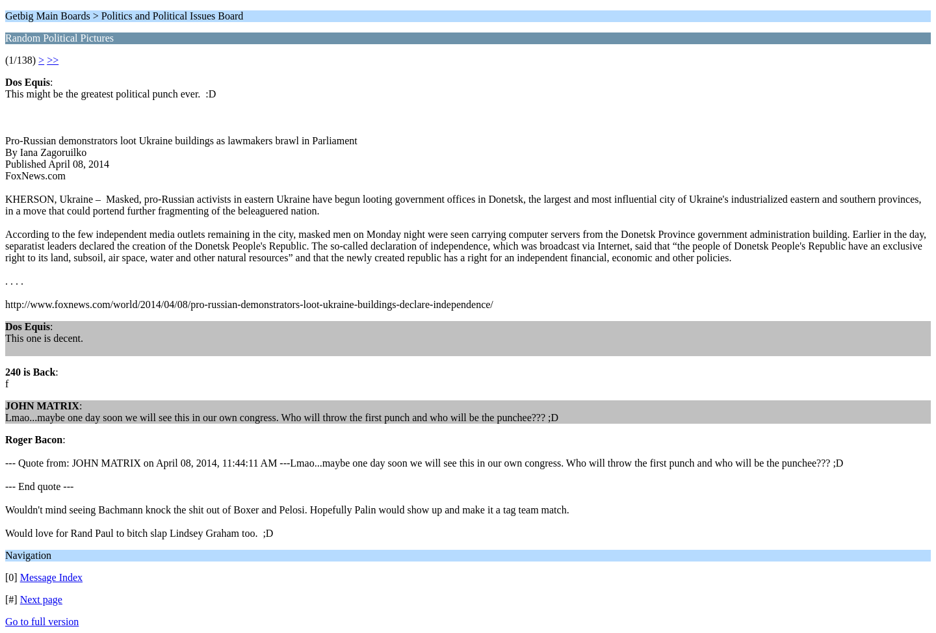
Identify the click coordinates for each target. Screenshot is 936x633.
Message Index (51, 577)
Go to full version (42, 621)
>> (52, 60)
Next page (41, 599)
